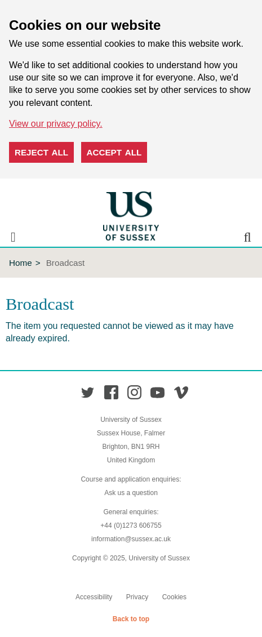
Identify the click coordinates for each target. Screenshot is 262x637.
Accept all (114, 152)
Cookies (174, 597)
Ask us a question (131, 493)
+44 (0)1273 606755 (130, 525)
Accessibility (94, 597)
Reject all (41, 152)
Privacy (137, 597)
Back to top (131, 619)
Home (20, 263)
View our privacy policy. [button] (56, 123)
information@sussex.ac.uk (131, 539)
